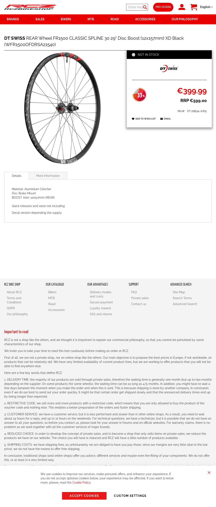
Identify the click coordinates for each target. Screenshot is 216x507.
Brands (13, 19)
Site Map (179, 292)
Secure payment (101, 302)
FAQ (134, 292)
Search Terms (182, 298)
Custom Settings (130, 495)
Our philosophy (17, 314)
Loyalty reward (100, 308)
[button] (206, 7)
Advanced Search (185, 304)
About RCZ (14, 292)
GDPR (11, 308)
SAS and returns (101, 314)
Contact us (138, 304)
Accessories (56, 310)
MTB (51, 298)
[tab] (16, 176)
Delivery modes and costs (100, 294)
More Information (48, 175)
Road (51, 304)
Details (16, 175)
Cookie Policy (81, 482)
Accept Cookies (84, 495)
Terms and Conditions (14, 300)
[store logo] (30, 7)
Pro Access (163, 6)
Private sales (140, 298)
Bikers (52, 292)
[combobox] (122, 7)
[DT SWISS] (169, 75)
